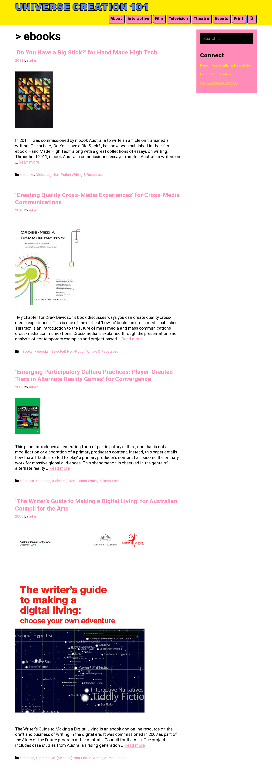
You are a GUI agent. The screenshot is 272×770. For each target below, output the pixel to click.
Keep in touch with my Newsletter (225, 65)
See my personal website (219, 83)
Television (178, 18)
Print (238, 18)
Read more (29, 162)
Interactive (138, 18)
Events (221, 18)
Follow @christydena (215, 74)
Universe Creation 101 (82, 7)
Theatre (201, 18)
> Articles (27, 481)
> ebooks (27, 175)
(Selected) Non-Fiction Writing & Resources (70, 175)
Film (159, 18)
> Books (26, 351)
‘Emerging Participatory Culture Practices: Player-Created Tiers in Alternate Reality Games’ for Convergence (94, 375)
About (116, 18)
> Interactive (45, 758)
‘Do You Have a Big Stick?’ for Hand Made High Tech (86, 52)
